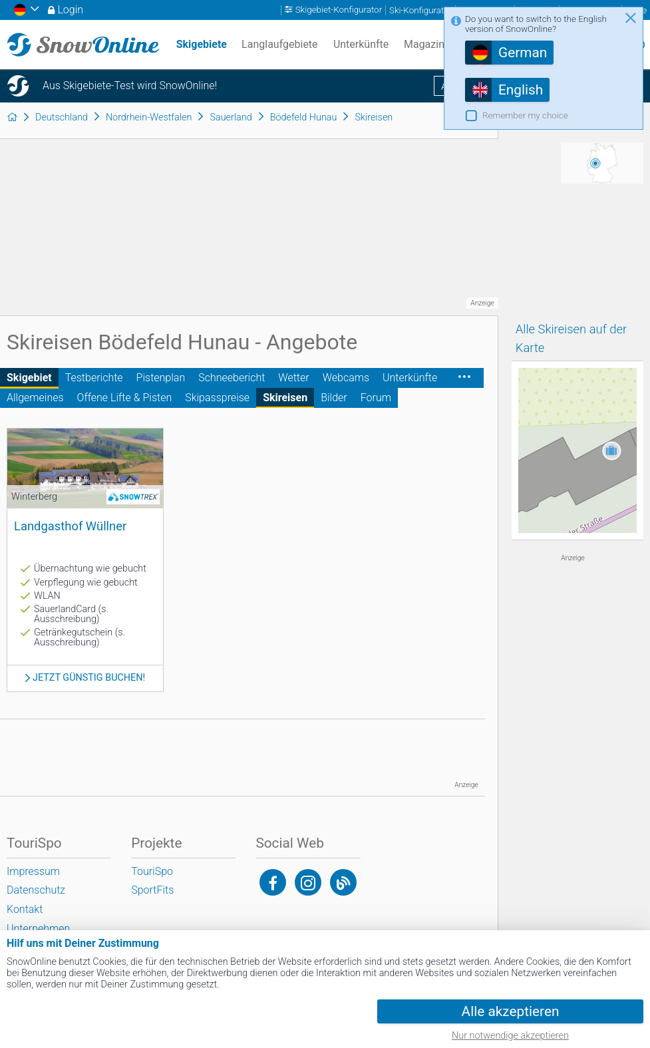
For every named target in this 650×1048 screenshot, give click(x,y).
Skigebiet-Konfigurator (339, 10)
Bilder (334, 397)
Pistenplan (161, 377)
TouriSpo (152, 871)
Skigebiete (201, 44)
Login (70, 9)
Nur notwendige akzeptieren (510, 1035)
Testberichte (94, 377)
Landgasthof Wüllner (70, 526)
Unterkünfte (410, 377)
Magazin (424, 44)
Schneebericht (231, 377)
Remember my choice (525, 115)
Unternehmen (38, 928)
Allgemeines (35, 397)
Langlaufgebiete (279, 44)
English (520, 90)
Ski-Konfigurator (420, 10)
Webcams (346, 377)
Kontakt (25, 909)
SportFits (152, 890)
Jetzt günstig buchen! (89, 678)
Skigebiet (29, 377)
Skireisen (285, 397)
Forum (376, 397)
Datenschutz (36, 890)
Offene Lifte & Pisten (124, 397)
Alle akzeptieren (511, 1011)
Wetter (293, 377)
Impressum (33, 871)
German (522, 53)
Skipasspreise (217, 397)
